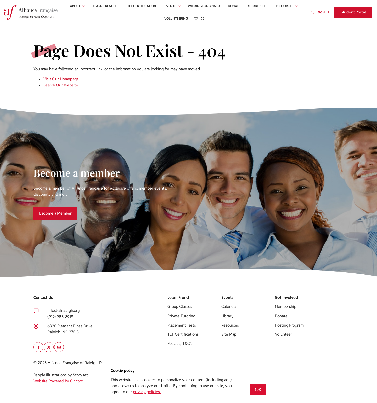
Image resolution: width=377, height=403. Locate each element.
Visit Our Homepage (61, 79)
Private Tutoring (181, 315)
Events (170, 6)
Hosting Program (289, 325)
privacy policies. (147, 391)
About (75, 6)
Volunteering (176, 18)
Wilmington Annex (204, 6)
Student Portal (346, 9)
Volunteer (283, 334)
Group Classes (179, 306)
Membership (257, 6)
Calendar (229, 306)
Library (227, 315)
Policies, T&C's (179, 343)
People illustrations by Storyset (60, 375)
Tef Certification (141, 6)
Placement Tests (181, 325)
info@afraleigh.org (63, 310)
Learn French (104, 6)
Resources (284, 6)
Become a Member (49, 209)
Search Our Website (60, 85)
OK (258, 389)
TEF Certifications (183, 334)
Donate (234, 6)
